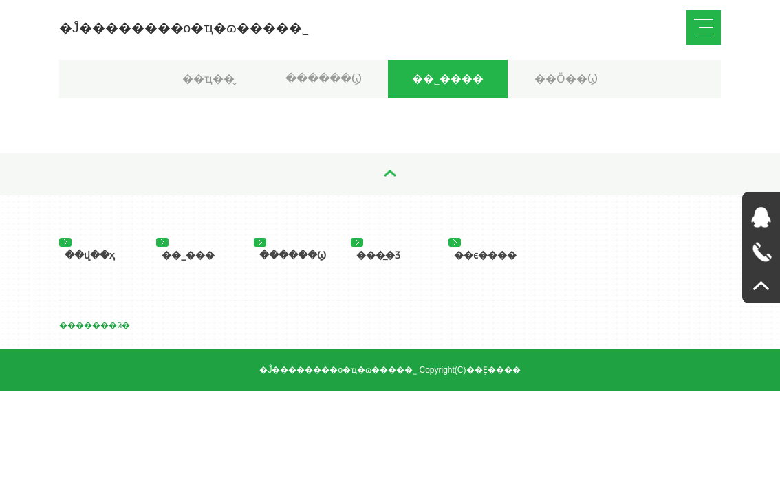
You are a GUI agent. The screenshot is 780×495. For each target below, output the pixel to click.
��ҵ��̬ (208, 79)
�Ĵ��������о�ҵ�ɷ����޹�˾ (184, 28)
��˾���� (448, 79)
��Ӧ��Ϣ (566, 79)
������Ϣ (323, 79)
